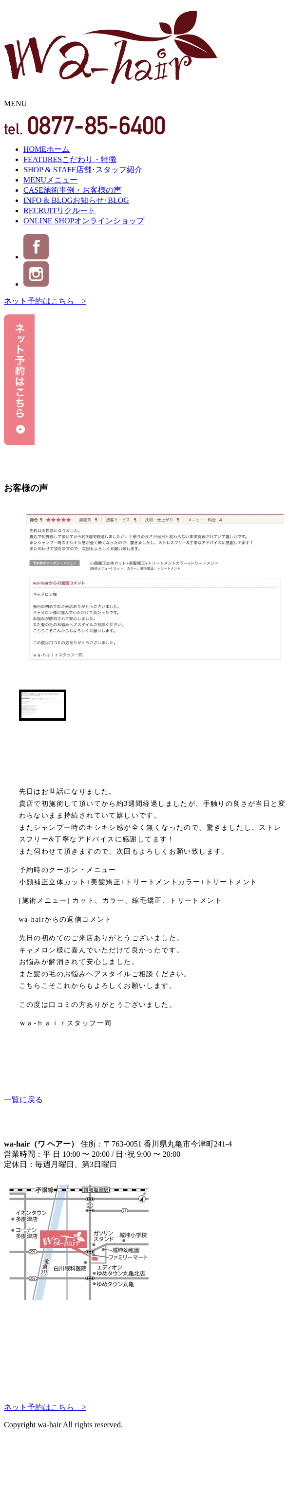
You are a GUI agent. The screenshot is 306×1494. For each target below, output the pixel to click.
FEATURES (69, 159)
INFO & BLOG (76, 200)
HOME (46, 149)
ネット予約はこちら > (45, 301)
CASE (72, 190)
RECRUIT (59, 210)
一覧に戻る (23, 1099)
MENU (50, 180)
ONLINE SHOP (83, 221)
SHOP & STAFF (82, 169)
